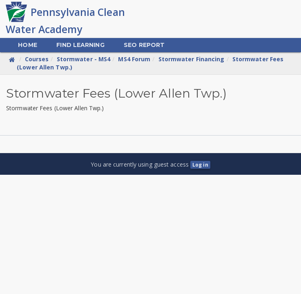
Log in (200, 164)
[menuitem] (27, 45)
